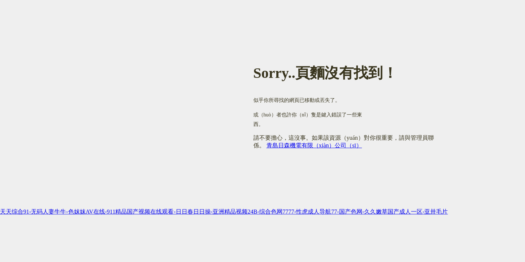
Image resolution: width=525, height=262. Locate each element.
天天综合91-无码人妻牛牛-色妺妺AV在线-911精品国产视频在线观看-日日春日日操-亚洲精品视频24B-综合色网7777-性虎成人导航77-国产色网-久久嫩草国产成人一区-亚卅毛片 (224, 212)
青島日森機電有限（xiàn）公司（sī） (314, 145)
